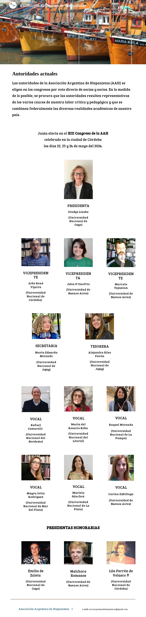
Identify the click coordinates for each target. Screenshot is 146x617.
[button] (4, 5)
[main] (73, 94)
